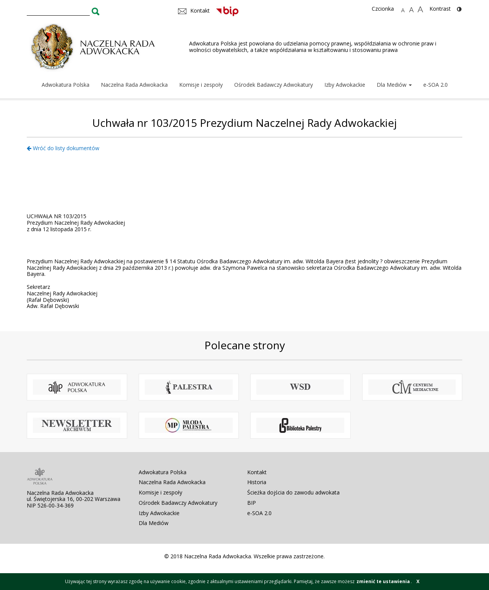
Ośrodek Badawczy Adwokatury (273, 84)
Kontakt (257, 472)
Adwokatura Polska (65, 84)
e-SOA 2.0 (435, 84)
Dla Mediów (394, 84)
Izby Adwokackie (344, 84)
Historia (256, 482)
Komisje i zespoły (201, 84)
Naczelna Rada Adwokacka (134, 84)
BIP (251, 502)
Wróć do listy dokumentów (63, 148)
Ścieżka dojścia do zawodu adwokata (293, 492)
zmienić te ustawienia (383, 581)
